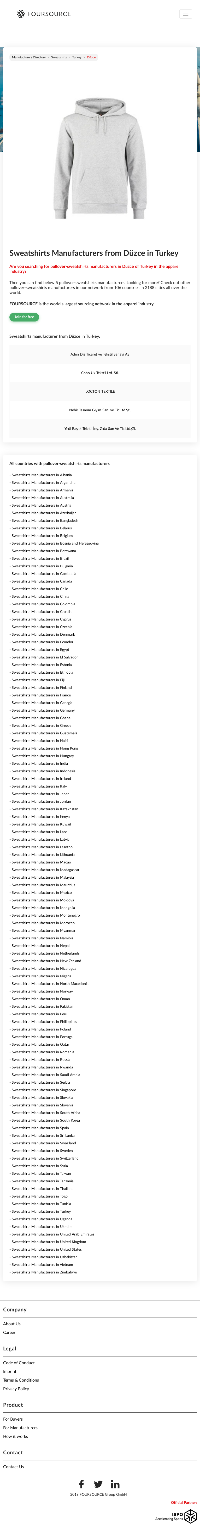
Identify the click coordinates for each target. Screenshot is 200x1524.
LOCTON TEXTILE (100, 392)
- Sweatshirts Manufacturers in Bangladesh (43, 521)
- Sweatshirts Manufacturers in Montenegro (44, 915)
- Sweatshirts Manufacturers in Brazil (39, 559)
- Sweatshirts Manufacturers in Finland (40, 688)
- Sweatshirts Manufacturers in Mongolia (42, 908)
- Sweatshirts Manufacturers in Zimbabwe (43, 1272)
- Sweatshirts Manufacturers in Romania (41, 1052)
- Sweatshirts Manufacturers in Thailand (41, 1189)
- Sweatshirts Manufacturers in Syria (38, 1166)
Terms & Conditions (21, 1380)
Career (9, 1333)
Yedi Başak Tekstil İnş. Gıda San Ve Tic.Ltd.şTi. (100, 429)
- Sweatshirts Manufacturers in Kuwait (40, 824)
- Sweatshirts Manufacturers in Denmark (42, 634)
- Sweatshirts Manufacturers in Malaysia (41, 877)
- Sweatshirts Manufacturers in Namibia (41, 938)
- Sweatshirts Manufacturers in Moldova (41, 900)
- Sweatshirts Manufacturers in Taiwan (40, 1174)
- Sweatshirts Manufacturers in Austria (40, 505)
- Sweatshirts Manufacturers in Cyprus (40, 619)
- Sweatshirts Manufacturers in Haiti (38, 741)
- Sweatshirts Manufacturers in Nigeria (40, 976)
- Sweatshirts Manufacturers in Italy (38, 786)
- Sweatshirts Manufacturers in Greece (40, 726)
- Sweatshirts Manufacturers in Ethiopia (41, 672)
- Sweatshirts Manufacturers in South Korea (44, 1120)
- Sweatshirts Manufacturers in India (38, 764)
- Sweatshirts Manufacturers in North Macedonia (49, 984)
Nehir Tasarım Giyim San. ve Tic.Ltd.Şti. (100, 410)
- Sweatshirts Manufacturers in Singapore (42, 1090)
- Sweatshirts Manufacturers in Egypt (39, 650)
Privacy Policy (16, 1389)
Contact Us (13, 1467)
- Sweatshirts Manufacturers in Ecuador (41, 642)
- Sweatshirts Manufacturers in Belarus (40, 528)
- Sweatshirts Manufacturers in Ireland (40, 779)
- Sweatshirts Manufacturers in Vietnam (41, 1265)
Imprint (9, 1372)
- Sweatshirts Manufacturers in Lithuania (42, 855)
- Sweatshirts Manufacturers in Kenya (39, 817)
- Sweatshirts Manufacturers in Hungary (41, 756)
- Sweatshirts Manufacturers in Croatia (40, 612)
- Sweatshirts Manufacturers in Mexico (40, 893)
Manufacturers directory (29, 57)
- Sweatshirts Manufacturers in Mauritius (42, 885)
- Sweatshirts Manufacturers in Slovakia (41, 1098)
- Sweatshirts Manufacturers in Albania (40, 475)
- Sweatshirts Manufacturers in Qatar (39, 1044)
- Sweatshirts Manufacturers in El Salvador (43, 657)
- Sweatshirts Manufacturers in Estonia (40, 665)
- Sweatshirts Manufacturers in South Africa (44, 1113)
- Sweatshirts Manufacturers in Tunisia (40, 1204)
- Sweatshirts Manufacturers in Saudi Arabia (44, 1075)
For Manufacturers (20, 1428)
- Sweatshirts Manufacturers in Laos (38, 832)
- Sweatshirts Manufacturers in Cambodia (42, 574)
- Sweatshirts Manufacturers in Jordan (40, 801)
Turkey (76, 57)
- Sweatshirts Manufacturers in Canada (40, 581)
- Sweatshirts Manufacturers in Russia (39, 1060)
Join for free (24, 317)
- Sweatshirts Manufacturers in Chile (38, 589)
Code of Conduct (19, 1363)
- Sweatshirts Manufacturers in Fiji (36, 680)
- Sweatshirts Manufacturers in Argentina (42, 483)
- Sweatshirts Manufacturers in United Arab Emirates (51, 1234)
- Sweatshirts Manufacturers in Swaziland (42, 1143)
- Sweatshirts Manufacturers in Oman (39, 999)
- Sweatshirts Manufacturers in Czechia (40, 627)
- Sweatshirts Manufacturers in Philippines (43, 1022)
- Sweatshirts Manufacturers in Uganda (40, 1219)
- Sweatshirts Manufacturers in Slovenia (41, 1105)
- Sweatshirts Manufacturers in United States (45, 1249)
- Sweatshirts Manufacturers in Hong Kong (43, 748)
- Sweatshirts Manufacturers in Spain (39, 1128)
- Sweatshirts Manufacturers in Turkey (40, 1211)
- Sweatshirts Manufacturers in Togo (38, 1196)
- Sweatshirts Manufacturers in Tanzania (41, 1181)
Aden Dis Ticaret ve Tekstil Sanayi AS (100, 354)
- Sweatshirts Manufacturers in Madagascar (44, 870)
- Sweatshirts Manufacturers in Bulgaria (41, 566)
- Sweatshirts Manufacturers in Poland (40, 1029)
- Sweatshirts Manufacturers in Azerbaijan (43, 513)
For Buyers (13, 1419)
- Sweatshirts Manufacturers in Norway (41, 991)
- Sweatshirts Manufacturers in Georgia (40, 703)
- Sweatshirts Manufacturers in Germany (42, 710)
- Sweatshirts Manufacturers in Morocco (42, 923)
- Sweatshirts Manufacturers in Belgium (41, 536)
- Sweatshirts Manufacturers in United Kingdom (47, 1242)
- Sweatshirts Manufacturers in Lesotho (41, 847)
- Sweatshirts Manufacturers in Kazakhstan (43, 809)
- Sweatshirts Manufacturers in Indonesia (42, 771)
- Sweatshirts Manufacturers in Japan (39, 794)
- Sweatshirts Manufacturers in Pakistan (41, 1006)
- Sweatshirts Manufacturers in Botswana (42, 551)
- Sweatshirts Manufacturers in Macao (40, 862)
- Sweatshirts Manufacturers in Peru (38, 1014)
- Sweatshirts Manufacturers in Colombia (42, 604)
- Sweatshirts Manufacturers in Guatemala (43, 733)
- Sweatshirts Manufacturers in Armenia (41, 490)
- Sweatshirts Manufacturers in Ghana (39, 718)
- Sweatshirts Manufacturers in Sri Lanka (42, 1136)
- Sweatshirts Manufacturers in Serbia (39, 1082)
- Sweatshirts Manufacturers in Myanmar (42, 931)
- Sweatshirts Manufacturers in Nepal (39, 946)
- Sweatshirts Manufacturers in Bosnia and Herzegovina (54, 543)
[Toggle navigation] (185, 14)
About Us (12, 1324)
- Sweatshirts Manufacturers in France (40, 695)
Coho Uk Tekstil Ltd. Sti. (100, 373)
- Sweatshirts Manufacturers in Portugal (41, 1037)
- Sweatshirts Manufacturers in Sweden (41, 1151)
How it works (15, 1436)
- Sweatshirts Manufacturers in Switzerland (44, 1158)
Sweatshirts (59, 57)
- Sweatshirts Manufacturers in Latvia (39, 839)
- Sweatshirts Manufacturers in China (39, 596)
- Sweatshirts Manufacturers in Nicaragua (42, 969)
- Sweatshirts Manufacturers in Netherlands (44, 953)
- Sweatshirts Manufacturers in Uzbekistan (43, 1257)
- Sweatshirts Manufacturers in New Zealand (45, 961)
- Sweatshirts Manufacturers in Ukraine (40, 1227)
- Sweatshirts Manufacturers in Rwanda (41, 1067)
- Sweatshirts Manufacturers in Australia (41, 498)
